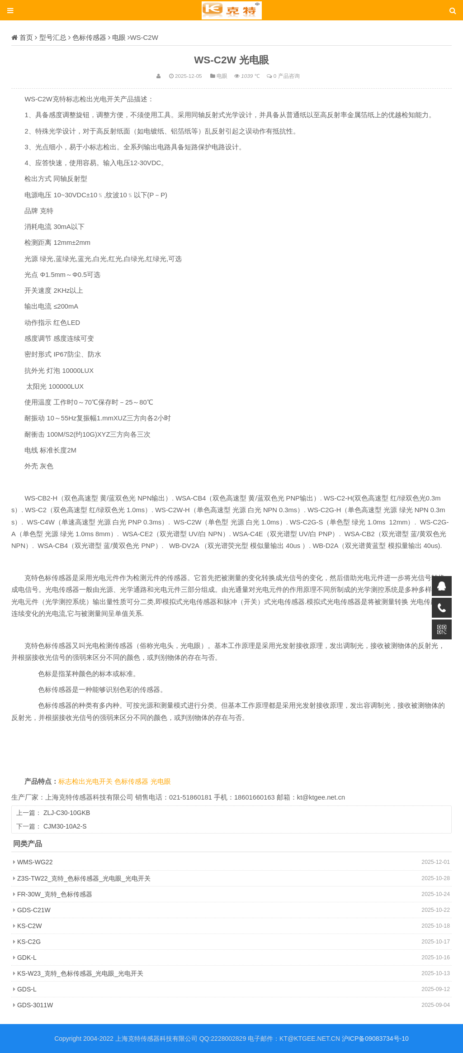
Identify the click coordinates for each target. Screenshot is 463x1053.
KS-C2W (29, 925)
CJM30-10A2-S (65, 826)
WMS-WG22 (35, 862)
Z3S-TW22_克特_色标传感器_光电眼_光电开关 (84, 878)
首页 (26, 37)
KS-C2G (29, 941)
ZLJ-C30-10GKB (66, 812)
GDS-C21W (34, 910)
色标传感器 (89, 37)
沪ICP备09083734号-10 (375, 1038)
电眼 (119, 37)
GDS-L (27, 989)
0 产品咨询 (287, 76)
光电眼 (161, 781)
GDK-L (27, 957)
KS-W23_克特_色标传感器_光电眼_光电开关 (80, 973)
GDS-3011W (35, 1005)
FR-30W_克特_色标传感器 (54, 894)
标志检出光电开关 (86, 781)
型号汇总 (52, 37)
